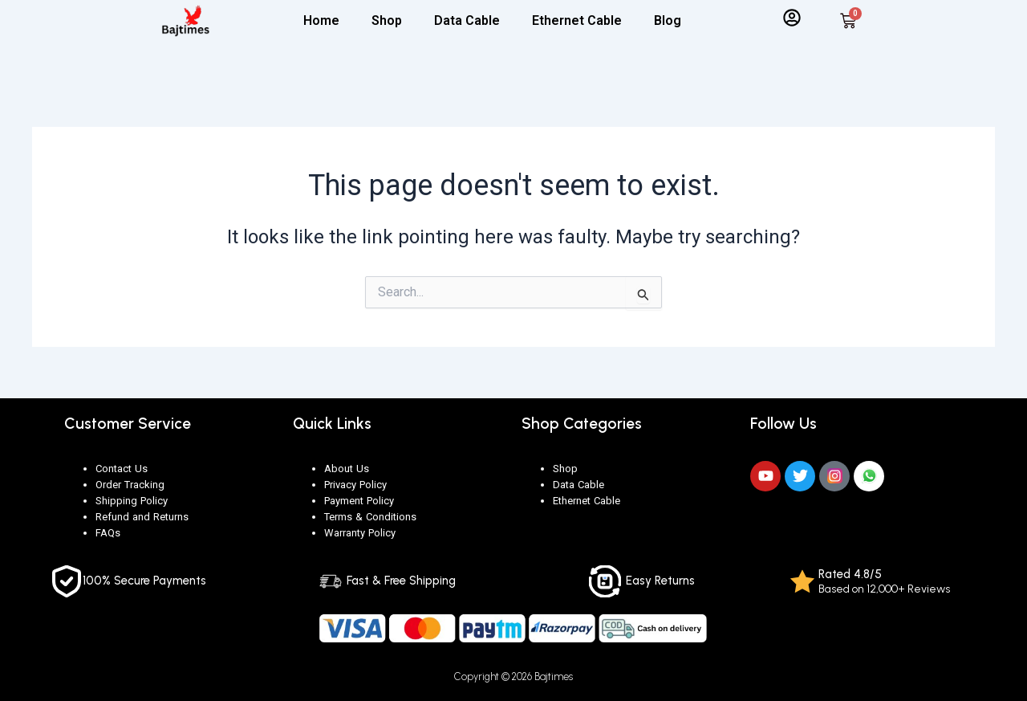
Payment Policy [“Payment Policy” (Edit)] (359, 501)
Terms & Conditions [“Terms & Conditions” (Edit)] (370, 517)
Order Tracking (129, 485)
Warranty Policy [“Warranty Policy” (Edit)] (360, 533)
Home (321, 20)
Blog (667, 20)
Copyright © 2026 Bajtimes (514, 676)
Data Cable (467, 20)
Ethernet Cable (577, 20)
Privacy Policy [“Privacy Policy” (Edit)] (355, 485)
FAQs (107, 533)
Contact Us (121, 469)
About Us (346, 469)
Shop (386, 20)
